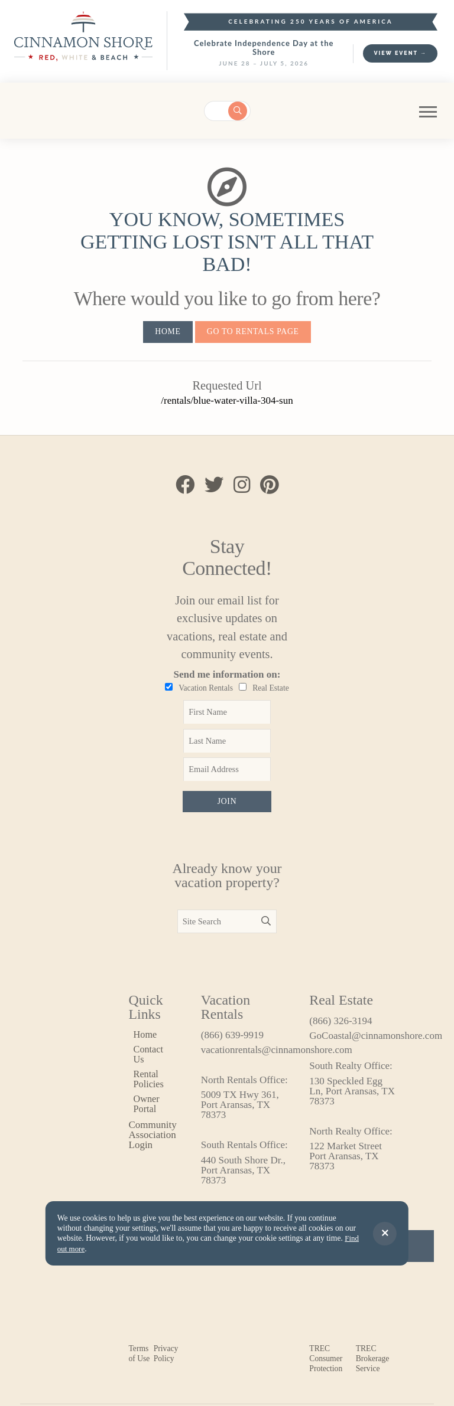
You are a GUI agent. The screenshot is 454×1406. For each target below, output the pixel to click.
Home (165, 331)
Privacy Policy (166, 1357)
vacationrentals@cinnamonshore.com (245, 1053)
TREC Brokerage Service (373, 1362)
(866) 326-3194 (340, 1024)
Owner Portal (147, 1108)
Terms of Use (139, 1357)
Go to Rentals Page (253, 331)
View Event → (400, 53)
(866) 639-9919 (232, 1038)
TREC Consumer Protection (325, 1362)
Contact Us (149, 1058)
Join (227, 803)
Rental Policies (150, 1083)
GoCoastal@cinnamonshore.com (353, 1039)
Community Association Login (153, 1138)
